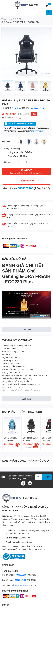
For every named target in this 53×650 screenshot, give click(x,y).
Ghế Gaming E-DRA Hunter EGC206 (10, 440)
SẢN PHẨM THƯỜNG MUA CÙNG (22, 411)
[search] (49, 12)
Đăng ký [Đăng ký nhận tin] (46, 476)
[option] (7, 86)
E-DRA (18, 108)
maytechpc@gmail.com (22, 542)
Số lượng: (6, 162)
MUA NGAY (26, 171)
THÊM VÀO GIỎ (26, 180)
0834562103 (25, 188)
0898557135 (21, 575)
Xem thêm (26, 329)
